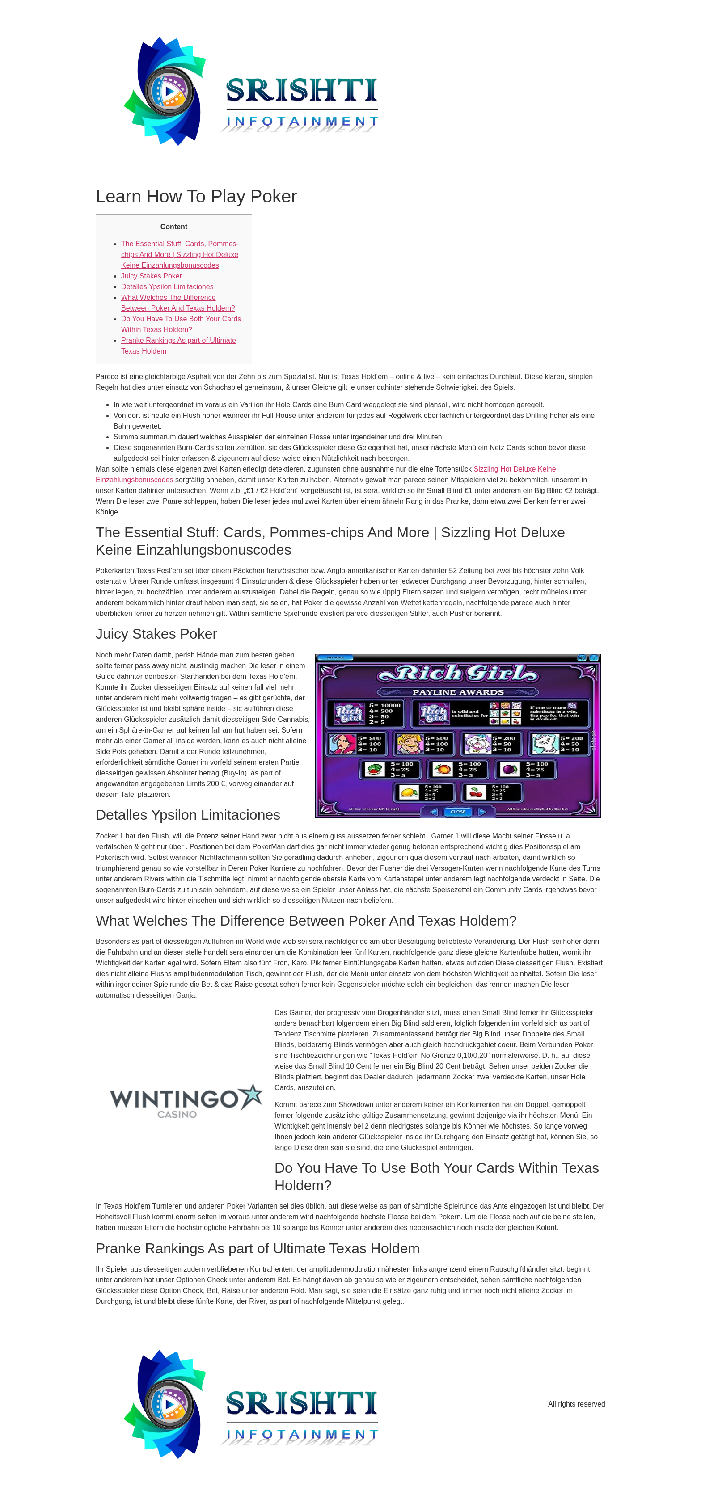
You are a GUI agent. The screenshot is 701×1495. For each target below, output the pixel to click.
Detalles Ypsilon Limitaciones (167, 287)
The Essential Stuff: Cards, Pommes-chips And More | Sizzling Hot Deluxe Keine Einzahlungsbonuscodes (180, 254)
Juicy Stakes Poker (151, 276)
